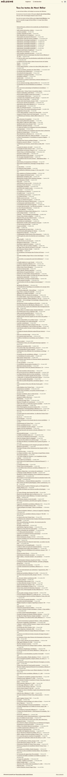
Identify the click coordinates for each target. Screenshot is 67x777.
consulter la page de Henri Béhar (28, 20)
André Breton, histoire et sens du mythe (26, 499)
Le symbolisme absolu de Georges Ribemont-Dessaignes (31, 630)
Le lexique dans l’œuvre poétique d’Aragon (27, 140)
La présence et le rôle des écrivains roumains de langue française (33, 634)
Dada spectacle (20, 606)
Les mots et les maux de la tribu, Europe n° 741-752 (29, 574)
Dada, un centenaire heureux (24, 107)
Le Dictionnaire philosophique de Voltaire (27, 231)
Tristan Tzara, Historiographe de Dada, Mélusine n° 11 (30, 589)
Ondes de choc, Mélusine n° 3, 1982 (25, 693)
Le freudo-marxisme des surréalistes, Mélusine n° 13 (30, 566)
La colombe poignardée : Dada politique (26, 290)
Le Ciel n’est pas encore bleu (23, 224)
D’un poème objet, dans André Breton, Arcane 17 (28, 347)
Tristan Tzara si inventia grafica (25, 466)
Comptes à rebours (21, 579)
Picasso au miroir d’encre (23, 553)
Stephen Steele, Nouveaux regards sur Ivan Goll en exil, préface (32, 316)
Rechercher (37, 1)
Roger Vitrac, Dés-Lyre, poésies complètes (27, 245)
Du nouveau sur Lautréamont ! (24, 221)
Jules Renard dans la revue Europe (25, 155)
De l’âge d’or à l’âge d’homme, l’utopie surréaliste (29, 616)
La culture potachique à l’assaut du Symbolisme (28, 704)
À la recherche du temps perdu (24, 73)
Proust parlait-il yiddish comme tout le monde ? (28, 94)
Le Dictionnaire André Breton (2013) (25, 203)
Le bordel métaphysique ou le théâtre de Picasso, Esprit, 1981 (31, 706)
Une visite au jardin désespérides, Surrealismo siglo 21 (30, 380)
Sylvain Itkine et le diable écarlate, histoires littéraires (30, 310)
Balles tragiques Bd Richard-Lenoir (25, 175)
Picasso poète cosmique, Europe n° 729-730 (27, 593)
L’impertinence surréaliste (23, 389)
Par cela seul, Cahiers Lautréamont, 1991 (26, 578)
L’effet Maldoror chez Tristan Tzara (25, 387)
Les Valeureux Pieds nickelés (24, 168)
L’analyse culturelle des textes (24, 33)
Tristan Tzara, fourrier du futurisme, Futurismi (28, 588)
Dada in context (21, 341)
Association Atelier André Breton (24, 774)
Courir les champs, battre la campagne (26, 438)
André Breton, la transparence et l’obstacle (27, 162)
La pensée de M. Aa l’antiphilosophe (25, 545)
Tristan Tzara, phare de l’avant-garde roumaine (28, 665)
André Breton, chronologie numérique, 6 (27, 40)
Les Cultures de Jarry (22, 196)
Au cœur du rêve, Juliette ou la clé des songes (28, 439)
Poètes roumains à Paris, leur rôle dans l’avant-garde (30, 384)
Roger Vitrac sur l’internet (23, 51)
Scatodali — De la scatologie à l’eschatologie (27, 214)
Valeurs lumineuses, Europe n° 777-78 (26, 537)
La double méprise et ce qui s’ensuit (25, 262)
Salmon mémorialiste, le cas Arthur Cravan (27, 319)
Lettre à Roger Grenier (22, 212)
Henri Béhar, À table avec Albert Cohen (26, 122)
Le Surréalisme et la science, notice (25, 356)
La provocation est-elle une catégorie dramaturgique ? (30, 282)
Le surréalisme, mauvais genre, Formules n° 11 (28, 364)
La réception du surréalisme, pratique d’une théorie (29, 676)
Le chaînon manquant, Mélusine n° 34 (26, 263)
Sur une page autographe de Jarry (25, 157)
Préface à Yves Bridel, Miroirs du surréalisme (28, 726)
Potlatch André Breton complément (25, 50)
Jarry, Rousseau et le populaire (24, 119)
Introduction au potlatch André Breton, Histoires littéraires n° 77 (32, 79)
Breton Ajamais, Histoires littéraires (25, 270)
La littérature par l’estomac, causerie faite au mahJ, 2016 (30, 143)
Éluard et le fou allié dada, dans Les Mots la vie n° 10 (29, 494)
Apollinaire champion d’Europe (24, 125)
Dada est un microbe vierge (23, 334)
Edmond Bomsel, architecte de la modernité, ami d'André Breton (32, 27)
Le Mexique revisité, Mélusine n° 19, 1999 (27, 472)
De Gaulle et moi (21, 193)
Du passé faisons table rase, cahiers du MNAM (28, 135)
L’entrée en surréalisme (22, 405)
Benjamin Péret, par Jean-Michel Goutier (27, 217)
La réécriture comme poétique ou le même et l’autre (29, 701)
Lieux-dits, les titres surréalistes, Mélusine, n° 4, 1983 (30, 673)
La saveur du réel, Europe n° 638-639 (26, 686)
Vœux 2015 (19, 181)
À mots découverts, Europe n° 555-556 (26, 742)
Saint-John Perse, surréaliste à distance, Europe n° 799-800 (31, 514)
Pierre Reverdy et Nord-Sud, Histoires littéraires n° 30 (30, 367)
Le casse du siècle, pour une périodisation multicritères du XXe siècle (34, 58)
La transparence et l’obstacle (24, 191)
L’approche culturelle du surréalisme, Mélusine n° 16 (29, 504)
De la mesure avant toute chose (24, 336)
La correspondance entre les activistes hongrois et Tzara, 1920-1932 (33, 596)
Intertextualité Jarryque (22, 433)
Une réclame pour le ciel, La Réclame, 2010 (27, 311)
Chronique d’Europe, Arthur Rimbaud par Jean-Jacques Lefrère (32, 448)
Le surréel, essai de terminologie (25, 601)
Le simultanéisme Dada (22, 464)
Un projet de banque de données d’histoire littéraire (29, 614)
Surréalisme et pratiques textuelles (25, 74)
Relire (18, 227)
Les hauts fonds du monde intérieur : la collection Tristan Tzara (32, 413)
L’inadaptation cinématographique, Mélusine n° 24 (29, 408)
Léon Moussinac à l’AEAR (23, 180)
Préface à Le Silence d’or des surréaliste (26, 265)
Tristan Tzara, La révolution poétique (26, 152)
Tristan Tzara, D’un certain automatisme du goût (29, 109)
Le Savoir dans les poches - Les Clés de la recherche (29, 206)
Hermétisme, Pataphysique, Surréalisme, (27, 648)
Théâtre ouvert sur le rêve (23, 198)
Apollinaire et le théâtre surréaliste (25, 293)
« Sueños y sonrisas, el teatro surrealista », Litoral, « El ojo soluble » (33, 609)
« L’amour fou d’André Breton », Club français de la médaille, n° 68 (33, 711)
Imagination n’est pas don (23, 111)
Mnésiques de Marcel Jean (23, 242)
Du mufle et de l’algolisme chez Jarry (26, 731)
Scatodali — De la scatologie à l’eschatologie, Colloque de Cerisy (32, 300)
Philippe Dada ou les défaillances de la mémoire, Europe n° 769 (32, 550)
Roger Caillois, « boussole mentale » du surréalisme (29, 556)
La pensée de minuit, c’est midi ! (25, 147)
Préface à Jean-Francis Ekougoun (25, 267)
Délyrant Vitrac (20, 765)
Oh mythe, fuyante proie (23, 525)
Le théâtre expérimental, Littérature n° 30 (27, 727)
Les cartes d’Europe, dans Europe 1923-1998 (27, 492)
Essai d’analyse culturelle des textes (25, 53)
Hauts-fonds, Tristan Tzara (23, 357)
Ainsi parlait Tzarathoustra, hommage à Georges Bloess (30, 163)
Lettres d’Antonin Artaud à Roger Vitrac (26, 767)
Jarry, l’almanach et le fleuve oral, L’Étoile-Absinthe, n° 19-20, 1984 (33, 670)
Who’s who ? (20, 189)
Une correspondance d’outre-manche (26, 349)
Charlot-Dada (20, 78)
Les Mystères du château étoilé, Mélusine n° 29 (28, 211)
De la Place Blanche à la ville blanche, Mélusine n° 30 (29, 305)
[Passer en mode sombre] (62, 2)
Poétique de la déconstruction (24, 729)
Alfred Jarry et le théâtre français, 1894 (26, 505)
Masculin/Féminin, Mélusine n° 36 (25, 134)
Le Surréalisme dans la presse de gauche (26, 204)
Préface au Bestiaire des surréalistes (25, 530)
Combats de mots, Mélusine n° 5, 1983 (26, 678)
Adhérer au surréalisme (22, 535)
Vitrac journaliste (21, 395)
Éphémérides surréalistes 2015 (24, 176)
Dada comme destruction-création (25, 30)
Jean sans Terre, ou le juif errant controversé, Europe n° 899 (31, 410)
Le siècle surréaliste (21, 32)
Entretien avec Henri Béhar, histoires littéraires (28, 273)
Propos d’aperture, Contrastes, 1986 (25, 629)
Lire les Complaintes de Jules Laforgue (26, 426)
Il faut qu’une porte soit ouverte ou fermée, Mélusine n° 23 (31, 430)
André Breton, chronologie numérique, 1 (26, 48)
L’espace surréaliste (21, 226)
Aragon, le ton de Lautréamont (24, 428)
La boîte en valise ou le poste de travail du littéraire (29, 546)
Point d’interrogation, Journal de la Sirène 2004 (28, 407)
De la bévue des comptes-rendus (25, 188)
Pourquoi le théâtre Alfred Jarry (24, 397)
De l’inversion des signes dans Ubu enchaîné (28, 754)
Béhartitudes (20, 398)
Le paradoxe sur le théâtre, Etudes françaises (28, 749)
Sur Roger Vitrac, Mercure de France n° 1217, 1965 (29, 247)
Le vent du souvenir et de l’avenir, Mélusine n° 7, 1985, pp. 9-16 (32, 650)
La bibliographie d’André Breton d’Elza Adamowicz (29, 234)
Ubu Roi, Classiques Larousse (24, 643)
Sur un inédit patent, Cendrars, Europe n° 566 (28, 741)
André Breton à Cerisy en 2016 (24, 183)
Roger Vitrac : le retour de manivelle (25, 291)
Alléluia (19, 64)
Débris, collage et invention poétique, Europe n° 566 (29, 734)
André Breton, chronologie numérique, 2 (27, 46)
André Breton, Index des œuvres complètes (27, 38)
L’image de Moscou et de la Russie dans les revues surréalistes (32, 420)
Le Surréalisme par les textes (24, 194)
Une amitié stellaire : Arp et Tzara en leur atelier (28, 296)
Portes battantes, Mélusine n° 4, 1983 (26, 683)
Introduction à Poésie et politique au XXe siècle (28, 303)
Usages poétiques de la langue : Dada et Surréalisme (29, 507)
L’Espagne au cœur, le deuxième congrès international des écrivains (33, 690)
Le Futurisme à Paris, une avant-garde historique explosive (31, 342)
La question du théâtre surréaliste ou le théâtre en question (31, 755)
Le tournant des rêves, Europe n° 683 (26, 627)
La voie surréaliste (21, 362)
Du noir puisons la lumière (23, 280)
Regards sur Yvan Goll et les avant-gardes (27, 528)
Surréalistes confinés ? (22, 76)
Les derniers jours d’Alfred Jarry (24, 71)
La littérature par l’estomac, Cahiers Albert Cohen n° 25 (30, 115)
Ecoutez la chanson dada (23, 268)
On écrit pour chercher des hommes (25, 102)
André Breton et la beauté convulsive (26, 555)
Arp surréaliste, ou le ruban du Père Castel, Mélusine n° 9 (30, 617)
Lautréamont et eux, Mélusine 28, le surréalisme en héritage (31, 351)
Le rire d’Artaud (20, 418)
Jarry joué (19, 699)
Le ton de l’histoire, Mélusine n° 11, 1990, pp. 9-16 (29, 594)
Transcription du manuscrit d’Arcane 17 (26, 36)
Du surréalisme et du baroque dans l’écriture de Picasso (30, 252)
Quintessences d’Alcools (23, 232)
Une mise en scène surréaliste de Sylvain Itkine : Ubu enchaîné (32, 750)
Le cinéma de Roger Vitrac (23, 400)
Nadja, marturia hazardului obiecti (25, 313)
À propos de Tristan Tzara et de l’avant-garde (28, 114)
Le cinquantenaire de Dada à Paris (25, 229)
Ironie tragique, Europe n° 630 (24, 698)
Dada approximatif (21, 106)
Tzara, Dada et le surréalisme (24, 459)
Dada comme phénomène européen (25, 120)
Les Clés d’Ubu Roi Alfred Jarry (24, 208)
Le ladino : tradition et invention (25, 760)
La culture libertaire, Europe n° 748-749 (26, 583)
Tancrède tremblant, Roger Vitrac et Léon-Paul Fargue (30, 255)
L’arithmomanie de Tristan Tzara (25, 423)
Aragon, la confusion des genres (24, 199)
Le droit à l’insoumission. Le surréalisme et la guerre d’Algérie (32, 137)
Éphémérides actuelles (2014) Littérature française (29, 222)
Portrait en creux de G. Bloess (24, 142)
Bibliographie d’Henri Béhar (24, 219)
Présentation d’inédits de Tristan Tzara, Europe (28, 744)
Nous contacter (59, 774)
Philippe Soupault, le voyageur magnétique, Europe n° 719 (31, 602)
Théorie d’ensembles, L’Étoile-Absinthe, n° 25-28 (29, 657)
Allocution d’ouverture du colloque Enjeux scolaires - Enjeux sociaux (34, 645)
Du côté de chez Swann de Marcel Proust (27, 201)
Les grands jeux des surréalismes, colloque (27, 354)
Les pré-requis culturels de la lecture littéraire (28, 640)
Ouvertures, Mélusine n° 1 (23, 714)
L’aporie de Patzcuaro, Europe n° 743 (25, 584)
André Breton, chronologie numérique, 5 (27, 41)
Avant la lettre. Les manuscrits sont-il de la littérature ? (30, 259)
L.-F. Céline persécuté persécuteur (25, 532)
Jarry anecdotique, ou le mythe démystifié (27, 321)
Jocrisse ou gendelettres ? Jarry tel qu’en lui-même (29, 326)
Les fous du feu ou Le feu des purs (25, 240)
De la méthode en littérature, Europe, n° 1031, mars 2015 (30, 170)
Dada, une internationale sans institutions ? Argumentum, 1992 (32, 569)
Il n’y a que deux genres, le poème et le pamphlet (29, 736)
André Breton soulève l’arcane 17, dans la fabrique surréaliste (31, 328)
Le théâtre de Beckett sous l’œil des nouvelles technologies (31, 489)
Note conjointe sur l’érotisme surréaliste (26, 173)
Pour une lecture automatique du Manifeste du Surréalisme (31, 87)
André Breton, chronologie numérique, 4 (27, 43)
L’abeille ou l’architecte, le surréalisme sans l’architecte (30, 338)
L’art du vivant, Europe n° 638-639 (25, 688)
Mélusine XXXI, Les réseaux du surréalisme (27, 295)
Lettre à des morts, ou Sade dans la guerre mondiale (29, 403)
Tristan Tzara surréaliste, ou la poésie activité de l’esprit (30, 390)
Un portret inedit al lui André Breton (26, 314)
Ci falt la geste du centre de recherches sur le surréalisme (31, 236)
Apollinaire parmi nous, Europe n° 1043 (26, 124)
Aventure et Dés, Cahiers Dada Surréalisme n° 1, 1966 (30, 764)
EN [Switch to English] (65, 1)
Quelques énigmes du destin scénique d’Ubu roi (28, 324)
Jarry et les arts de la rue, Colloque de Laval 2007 (28, 372)
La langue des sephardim (23, 759)
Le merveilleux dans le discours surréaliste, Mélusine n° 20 (31, 467)
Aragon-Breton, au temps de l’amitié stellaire (28, 278)
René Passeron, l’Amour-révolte (24, 249)
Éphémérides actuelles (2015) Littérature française (29, 178)
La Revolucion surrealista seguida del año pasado (29, 375)
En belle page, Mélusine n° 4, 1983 (25, 685)
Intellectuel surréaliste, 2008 (24, 346)
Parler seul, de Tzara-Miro (23, 99)
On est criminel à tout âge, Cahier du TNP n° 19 (28, 83)
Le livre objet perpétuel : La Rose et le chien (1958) (29, 112)
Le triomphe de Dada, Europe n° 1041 (26, 148)
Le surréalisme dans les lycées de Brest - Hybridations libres (31, 158)
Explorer (28, 1)
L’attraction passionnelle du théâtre (25, 607)
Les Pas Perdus (20, 166)
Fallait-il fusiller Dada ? (22, 762)
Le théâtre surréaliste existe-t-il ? (25, 435)
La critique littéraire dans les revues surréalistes (28, 374)
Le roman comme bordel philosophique (26, 612)
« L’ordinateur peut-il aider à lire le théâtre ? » (28, 548)
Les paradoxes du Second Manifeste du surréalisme (29, 84)
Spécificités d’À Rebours (23, 285)
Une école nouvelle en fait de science (26, 370)
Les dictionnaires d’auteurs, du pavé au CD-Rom (28, 560)
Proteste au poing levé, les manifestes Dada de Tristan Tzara (31, 745)
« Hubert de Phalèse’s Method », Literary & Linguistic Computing (33, 510)
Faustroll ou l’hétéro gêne (23, 153)
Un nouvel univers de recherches (25, 565)
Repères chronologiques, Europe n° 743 (26, 586)
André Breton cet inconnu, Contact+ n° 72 (27, 150)
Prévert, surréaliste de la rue (24, 425)
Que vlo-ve (19, 416)
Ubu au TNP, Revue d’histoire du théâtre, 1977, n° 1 (29, 732)
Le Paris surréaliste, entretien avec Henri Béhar (28, 69)
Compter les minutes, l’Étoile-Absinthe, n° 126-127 (29, 298)
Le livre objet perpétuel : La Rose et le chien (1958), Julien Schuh (32, 66)
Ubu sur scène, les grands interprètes (26, 599)
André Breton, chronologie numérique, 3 (27, 45)
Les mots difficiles (21, 209)
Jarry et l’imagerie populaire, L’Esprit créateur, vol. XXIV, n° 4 (31, 658)
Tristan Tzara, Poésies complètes (25, 216)
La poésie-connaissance (23, 323)
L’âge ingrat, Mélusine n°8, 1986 (24, 642)
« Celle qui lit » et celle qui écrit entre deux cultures (29, 377)
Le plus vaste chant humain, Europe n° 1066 (27, 101)
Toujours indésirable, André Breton (25, 92)
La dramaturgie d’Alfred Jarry (24, 96)
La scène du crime (21, 451)
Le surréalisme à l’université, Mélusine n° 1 (27, 709)
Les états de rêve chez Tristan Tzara (25, 517)
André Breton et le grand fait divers (25, 272)
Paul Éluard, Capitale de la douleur (25, 244)
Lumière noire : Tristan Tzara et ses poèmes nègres (29, 91)
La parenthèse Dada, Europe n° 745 (25, 581)
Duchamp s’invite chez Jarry (24, 185)
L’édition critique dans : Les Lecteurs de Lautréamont (30, 471)
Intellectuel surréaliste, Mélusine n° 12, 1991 (27, 573)
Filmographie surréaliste (23, 186)
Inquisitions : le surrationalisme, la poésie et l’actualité (30, 653)
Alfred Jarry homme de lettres (24, 366)
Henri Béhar (20, 250)
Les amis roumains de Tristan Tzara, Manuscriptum (29, 694)
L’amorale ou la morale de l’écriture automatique (28, 533)
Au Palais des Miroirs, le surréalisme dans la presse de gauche (32, 441)
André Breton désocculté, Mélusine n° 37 (27, 104)
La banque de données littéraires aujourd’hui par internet (31, 331)
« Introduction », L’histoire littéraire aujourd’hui (29, 481)
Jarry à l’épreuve (21, 703)
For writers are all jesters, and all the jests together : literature (32, 500)
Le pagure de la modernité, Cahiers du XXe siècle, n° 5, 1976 (31, 737)
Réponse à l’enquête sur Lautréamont (26, 402)
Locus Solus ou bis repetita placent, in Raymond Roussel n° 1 (31, 461)
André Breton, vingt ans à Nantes (25, 527)
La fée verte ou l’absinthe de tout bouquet (27, 436)
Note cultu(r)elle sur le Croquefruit (25, 35)
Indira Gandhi (20, 239)
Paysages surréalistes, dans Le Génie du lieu (27, 393)
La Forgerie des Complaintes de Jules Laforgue (28, 97)
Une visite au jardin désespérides (25, 379)
